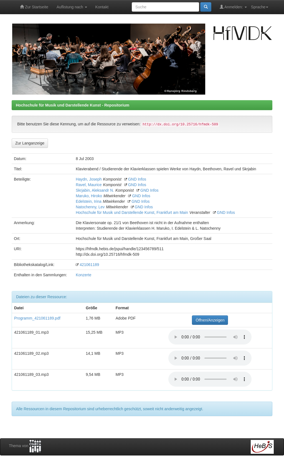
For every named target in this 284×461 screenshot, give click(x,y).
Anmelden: (233, 6)
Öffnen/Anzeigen (210, 320)
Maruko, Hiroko (89, 196)
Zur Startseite (34, 6)
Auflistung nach (72, 7)
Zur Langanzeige (29, 143)
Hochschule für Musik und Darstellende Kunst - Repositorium (72, 105)
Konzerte (83, 275)
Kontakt (101, 7)
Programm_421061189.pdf (37, 318)
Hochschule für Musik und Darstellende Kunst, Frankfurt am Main (132, 212)
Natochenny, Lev (90, 207)
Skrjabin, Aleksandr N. (95, 190)
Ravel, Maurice (89, 185)
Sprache (259, 7)
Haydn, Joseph (89, 179)
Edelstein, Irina (89, 201)
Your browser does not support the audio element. (210, 337)
